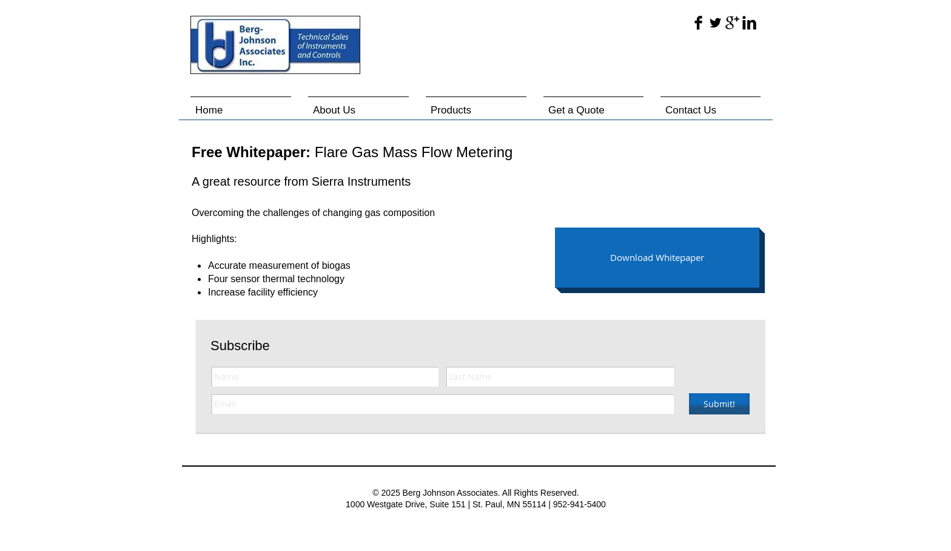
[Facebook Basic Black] (698, 23)
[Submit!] (719, 403)
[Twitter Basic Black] (715, 23)
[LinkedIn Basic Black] (749, 23)
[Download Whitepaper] (657, 258)
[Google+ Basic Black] (732, 23)
